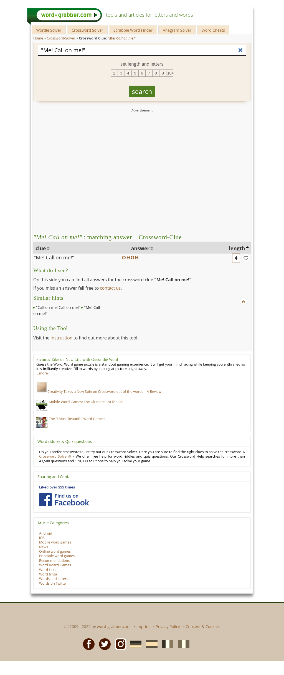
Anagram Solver (177, 30)
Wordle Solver (48, 30)
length (237, 248)
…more (42, 373)
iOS (42, 537)
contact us (110, 288)
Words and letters (53, 578)
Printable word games (57, 556)
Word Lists (47, 569)
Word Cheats (213, 30)
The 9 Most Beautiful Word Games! (77, 418)
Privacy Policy (168, 626)
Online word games (55, 551)
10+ (170, 73)
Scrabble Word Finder (133, 30)
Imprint (143, 626)
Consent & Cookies (203, 626)
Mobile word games (55, 542)
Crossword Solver (87, 30)
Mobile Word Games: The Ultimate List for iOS (86, 401)
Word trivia (48, 574)
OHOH (130, 257)
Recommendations (54, 560)
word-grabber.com (114, 626)
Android (45, 533)
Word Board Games (55, 565)
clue (41, 248)
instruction (61, 338)
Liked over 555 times (57, 487)
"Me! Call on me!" (54, 257)
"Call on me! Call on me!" (58, 307)
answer (140, 248)
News (43, 547)
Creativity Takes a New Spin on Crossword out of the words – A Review (98, 391)
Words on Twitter (53, 583)
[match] (245, 258)
